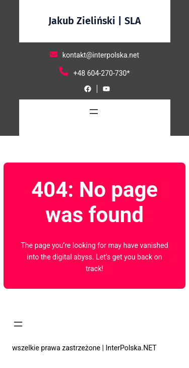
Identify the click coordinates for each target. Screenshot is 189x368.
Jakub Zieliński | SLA (94, 21)
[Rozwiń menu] (94, 112)
